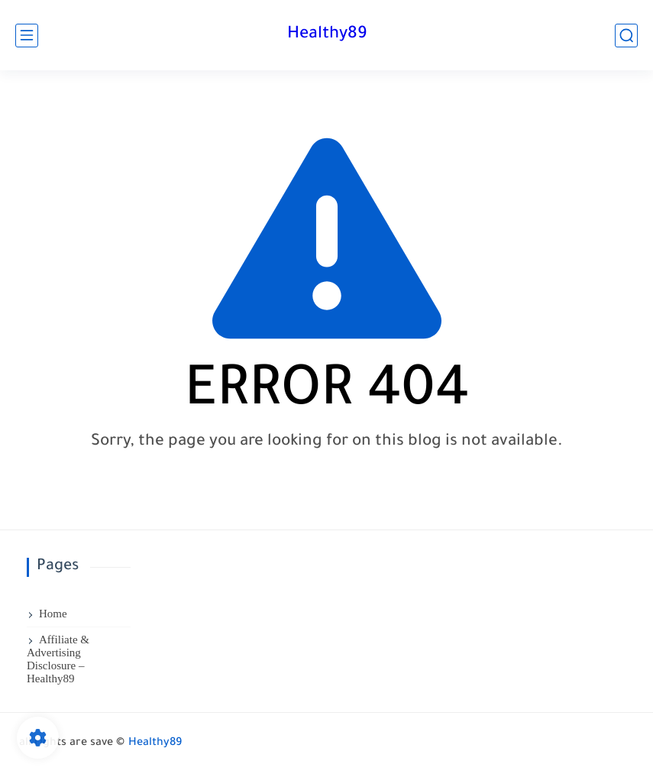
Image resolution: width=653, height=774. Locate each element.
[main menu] (26, 35)
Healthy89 (327, 35)
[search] (626, 35)
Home (53, 613)
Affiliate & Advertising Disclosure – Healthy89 (58, 659)
